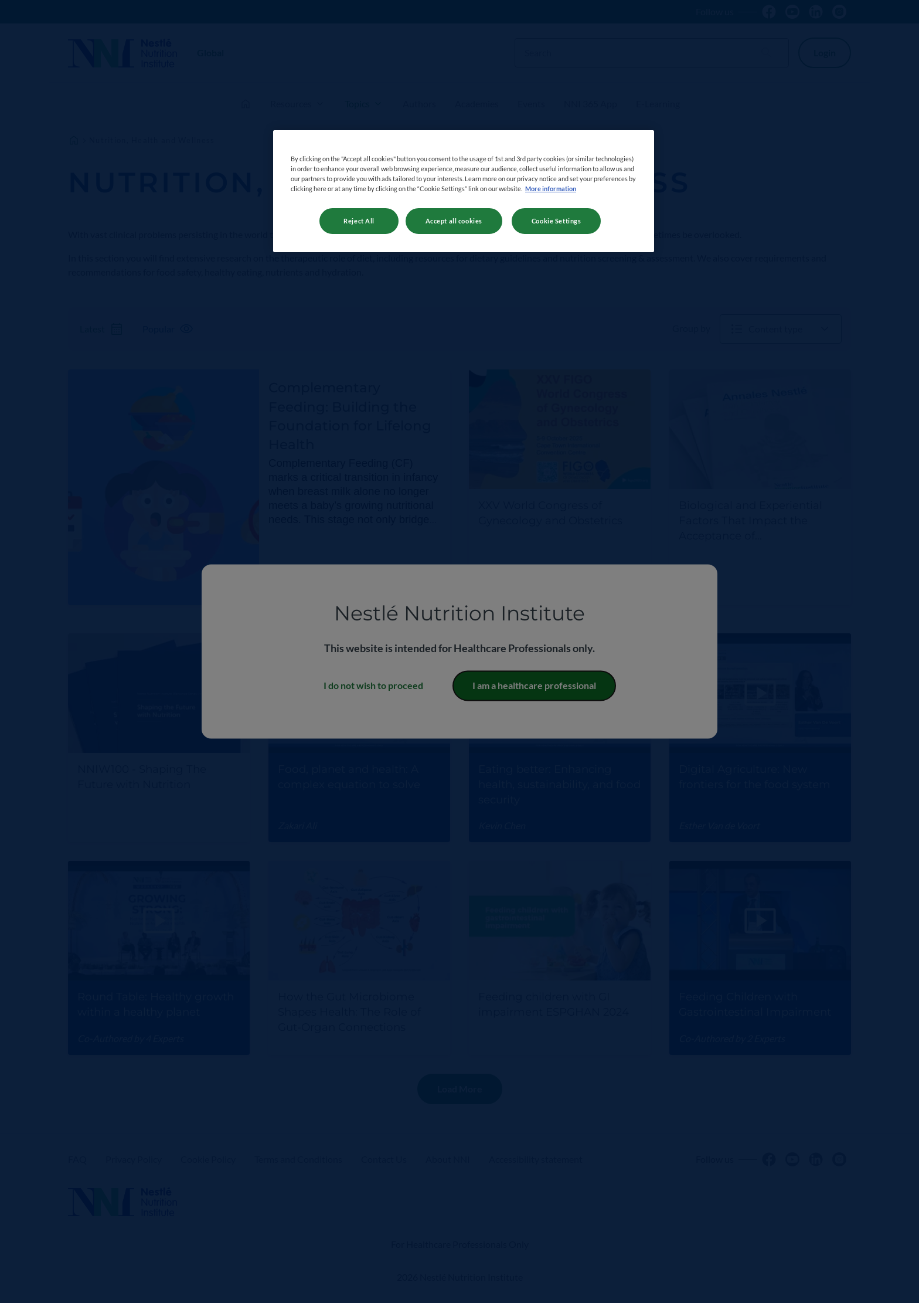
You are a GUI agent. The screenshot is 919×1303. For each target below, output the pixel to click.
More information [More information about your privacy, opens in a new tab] (550, 188)
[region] (463, 191)
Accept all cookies (454, 221)
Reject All (359, 221)
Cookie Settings (556, 221)
